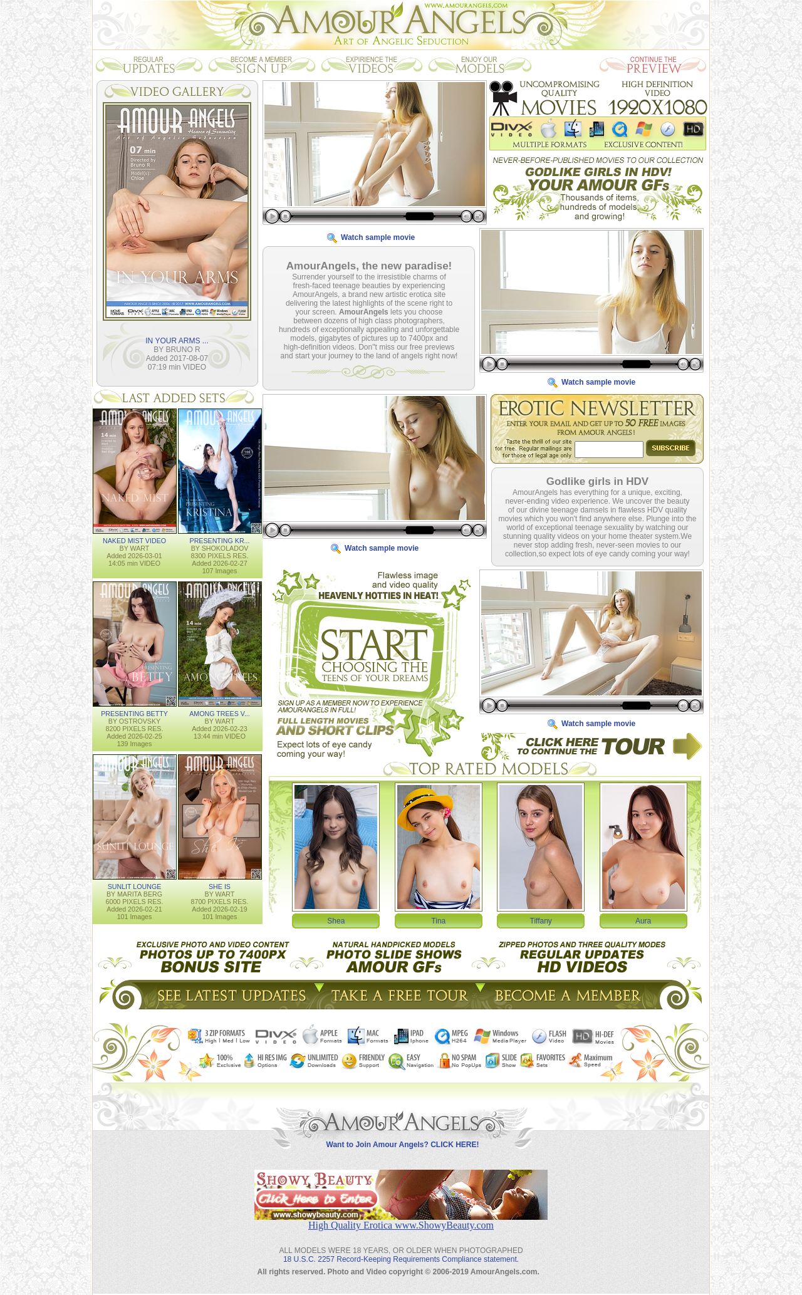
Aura (643, 920)
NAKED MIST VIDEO (134, 540)
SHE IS (220, 886)
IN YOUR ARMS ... (176, 340)
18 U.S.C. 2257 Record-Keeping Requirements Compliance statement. (401, 1249)
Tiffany (541, 920)
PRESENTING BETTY (134, 713)
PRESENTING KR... (220, 540)
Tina (438, 920)
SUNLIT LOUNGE (135, 886)
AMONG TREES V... (219, 713)
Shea (336, 920)
